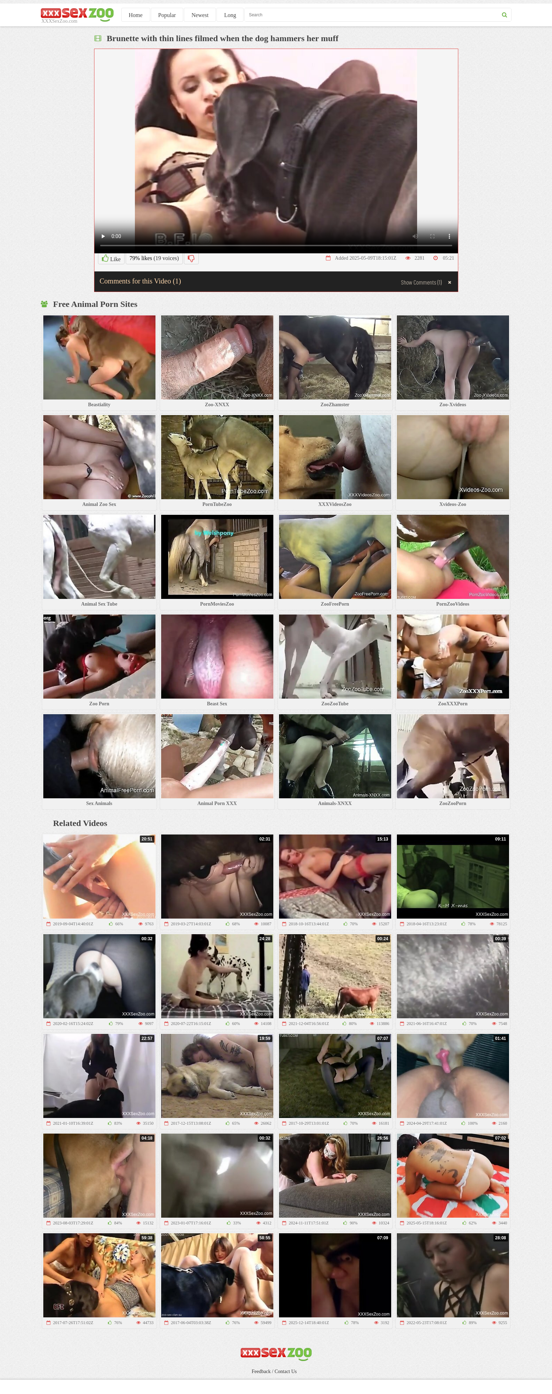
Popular (167, 15)
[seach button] (504, 14)
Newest (199, 15)
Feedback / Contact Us (274, 1371)
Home (136, 15)
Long (230, 15)
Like (111, 258)
